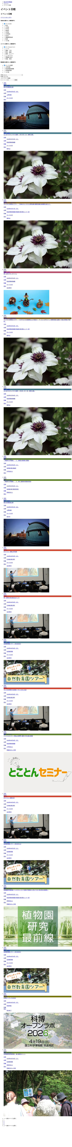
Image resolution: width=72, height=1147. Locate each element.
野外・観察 (8, 52)
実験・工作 (8, 50)
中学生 (7, 29)
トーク (7, 48)
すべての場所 (9, 65)
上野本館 (7, 67)
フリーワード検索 (5, 78)
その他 (7, 40)
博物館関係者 (9, 37)
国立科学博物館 (8, 2)
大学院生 (7, 34)
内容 (2, 75)
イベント (6, 3)
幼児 (6, 25)
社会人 (7, 35)
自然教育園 (8, 70)
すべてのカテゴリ (10, 47)
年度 (2, 76)
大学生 (7, 32)
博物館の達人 (9, 57)
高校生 (7, 30)
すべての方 (8, 23)
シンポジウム (9, 55)
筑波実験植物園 (9, 68)
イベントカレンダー (6, 17)
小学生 (7, 27)
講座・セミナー (9, 53)
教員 (6, 39)
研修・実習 (8, 59)
